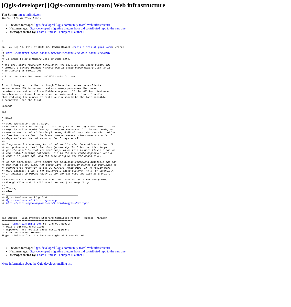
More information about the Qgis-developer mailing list (36, 303)
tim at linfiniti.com (29, 14)
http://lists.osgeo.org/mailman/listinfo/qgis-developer (47, 236)
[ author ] (78, 32)
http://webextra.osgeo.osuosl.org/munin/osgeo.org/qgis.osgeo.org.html (58, 56)
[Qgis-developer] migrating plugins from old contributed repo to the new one (77, 28)
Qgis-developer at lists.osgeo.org (31, 232)
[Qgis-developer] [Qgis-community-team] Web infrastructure (72, 24)
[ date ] (41, 32)
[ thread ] (52, 32)
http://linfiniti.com (26, 260)
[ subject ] (65, 32)
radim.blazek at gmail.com (93, 48)
